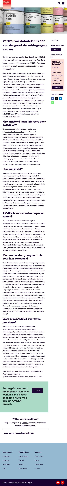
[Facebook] (53, 99)
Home (5, 483)
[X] (56, 99)
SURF (8, 114)
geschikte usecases (15, 329)
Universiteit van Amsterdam (15, 240)
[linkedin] (62, 483)
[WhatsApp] (52, 102)
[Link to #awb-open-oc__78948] (63, 3)
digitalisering (55, 49)
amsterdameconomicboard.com (16, 377)
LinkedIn (25, 423)
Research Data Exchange (12, 245)
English (30, 483)
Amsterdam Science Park (14, 132)
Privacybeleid (12, 483)
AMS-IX (20, 153)
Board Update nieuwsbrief (25, 425)
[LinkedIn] (60, 99)
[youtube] (58, 483)
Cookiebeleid (22, 483)
